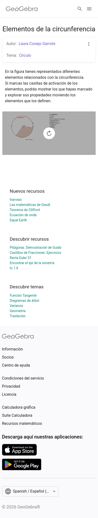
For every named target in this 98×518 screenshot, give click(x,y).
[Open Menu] (89, 9)
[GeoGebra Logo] (22, 8)
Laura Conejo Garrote (37, 43)
